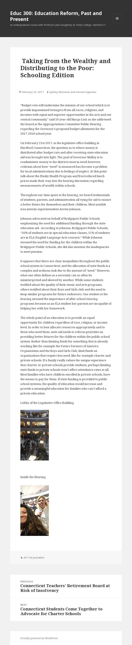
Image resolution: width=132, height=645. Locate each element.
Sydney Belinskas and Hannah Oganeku (72, 92)
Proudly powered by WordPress (39, 638)
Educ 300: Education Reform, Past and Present (56, 16)
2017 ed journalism (33, 557)
